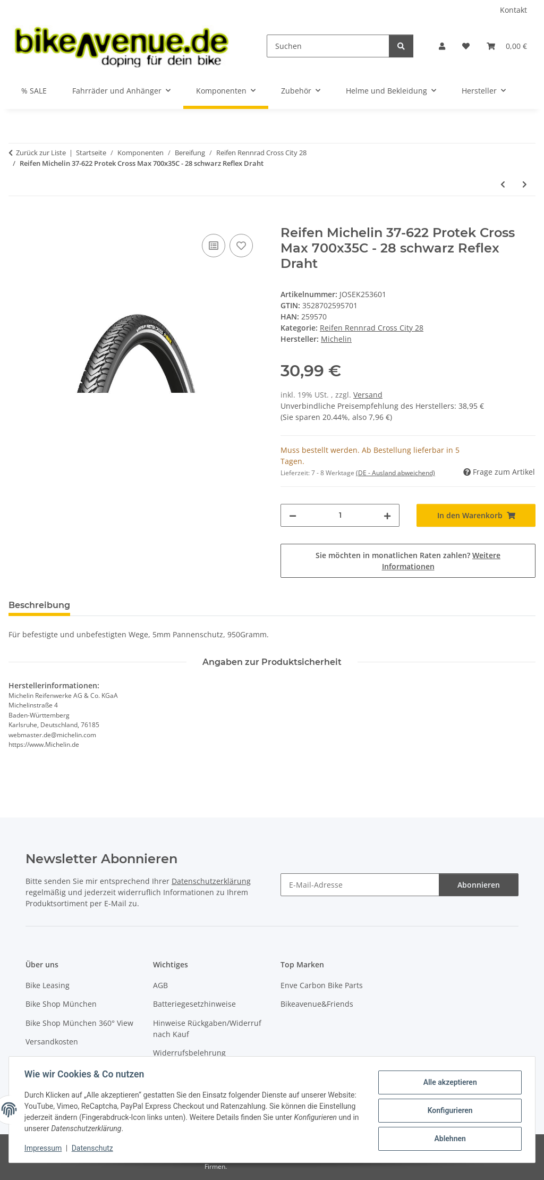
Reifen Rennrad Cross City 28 (371, 328)
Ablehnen (448, 1138)
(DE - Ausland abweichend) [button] (395, 472)
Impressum (44, 1148)
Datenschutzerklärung (211, 881)
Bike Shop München (61, 1004)
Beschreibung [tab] (39, 605)
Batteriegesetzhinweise (194, 1004)
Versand (367, 395)
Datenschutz (94, 1148)
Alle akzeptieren (448, 1082)
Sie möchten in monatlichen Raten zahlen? (408, 560)
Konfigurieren (448, 1110)
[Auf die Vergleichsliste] (213, 245)
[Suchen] (328, 46)
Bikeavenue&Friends (316, 1004)
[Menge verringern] (292, 515)
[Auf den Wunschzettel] (241, 245)
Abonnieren (478, 885)
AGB (160, 985)
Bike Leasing (48, 985)
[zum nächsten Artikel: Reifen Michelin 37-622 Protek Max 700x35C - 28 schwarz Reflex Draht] (525, 184)
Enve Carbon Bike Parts (321, 985)
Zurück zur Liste (41, 152)
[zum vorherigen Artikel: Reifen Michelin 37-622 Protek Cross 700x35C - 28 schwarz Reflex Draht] (503, 184)
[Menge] (340, 515)
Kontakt (513, 10)
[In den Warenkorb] (17, 219)
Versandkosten (52, 1041)
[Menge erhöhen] (387, 515)
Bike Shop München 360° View (79, 1023)
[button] (442, 46)
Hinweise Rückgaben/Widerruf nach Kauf (207, 1028)
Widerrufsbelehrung (189, 1053)
